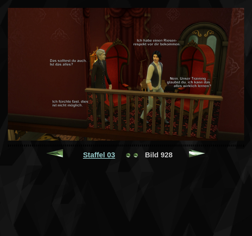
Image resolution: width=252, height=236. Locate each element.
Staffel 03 (99, 155)
